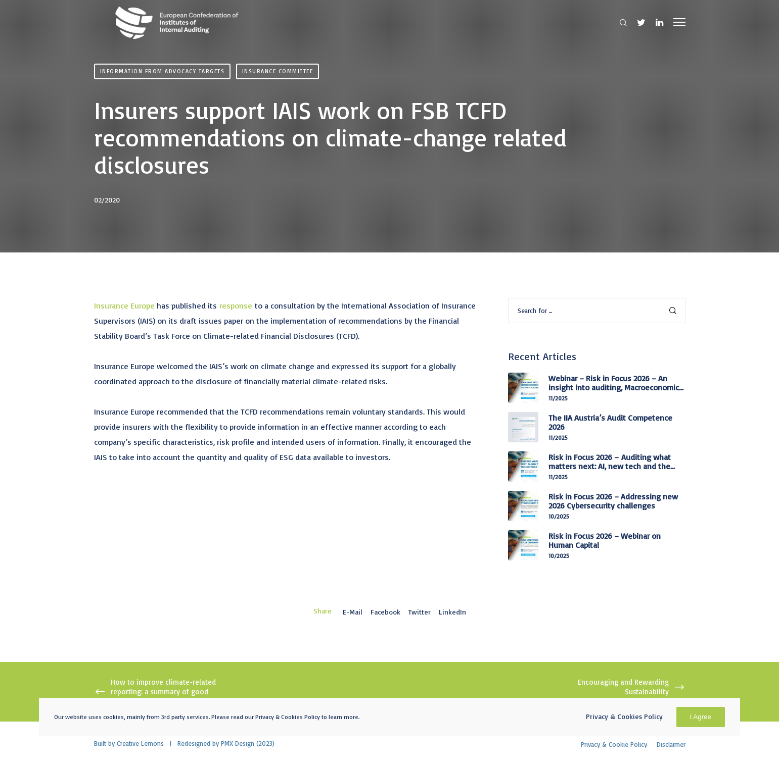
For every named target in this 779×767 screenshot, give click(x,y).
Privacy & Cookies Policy (624, 716)
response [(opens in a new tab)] (235, 305)
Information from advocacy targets (162, 71)
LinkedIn (452, 611)
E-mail (352, 611)
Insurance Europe (124, 305)
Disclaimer (671, 744)
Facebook (385, 611)
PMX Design (237, 743)
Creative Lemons (140, 743)
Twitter (419, 611)
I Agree (700, 717)
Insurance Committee (277, 71)
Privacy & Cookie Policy (614, 744)
